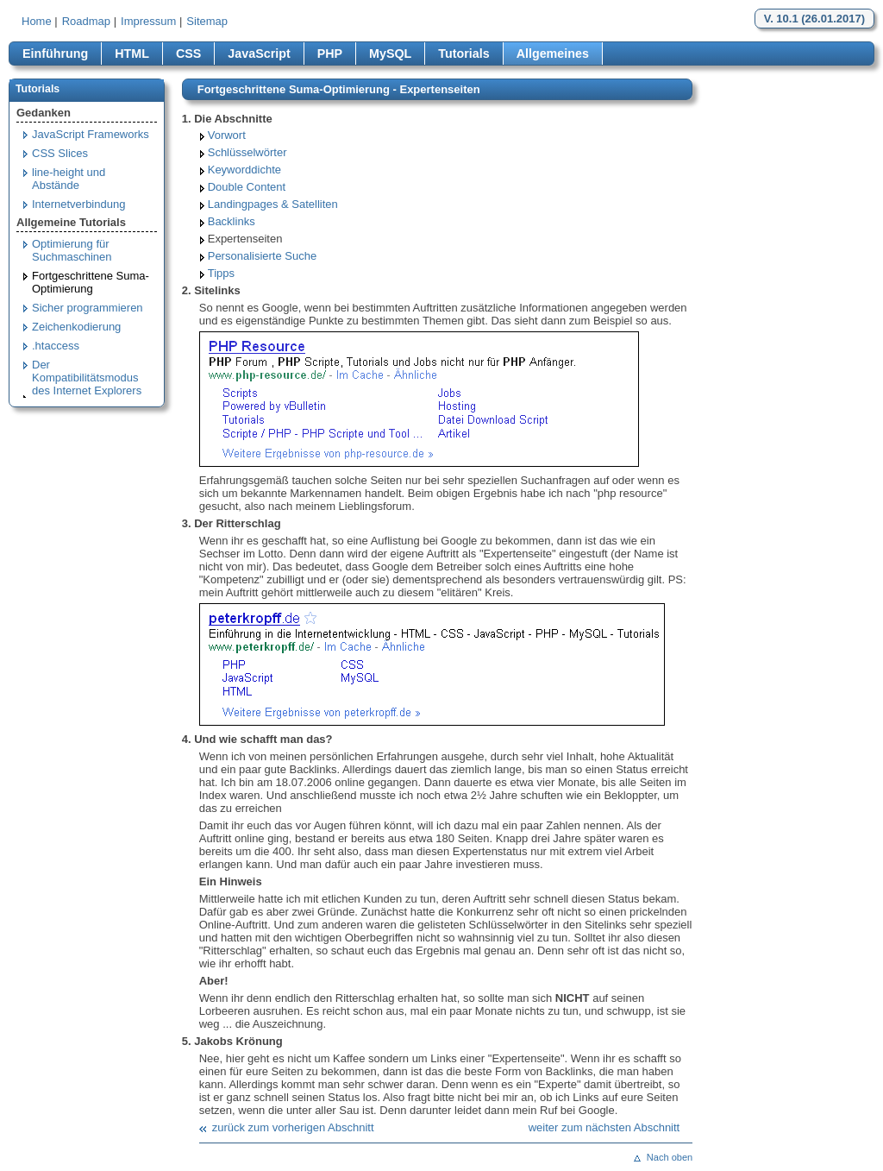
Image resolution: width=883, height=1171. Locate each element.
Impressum (148, 21)
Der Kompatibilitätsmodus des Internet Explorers (86, 377)
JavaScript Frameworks (90, 134)
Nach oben (669, 1157)
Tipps (221, 273)
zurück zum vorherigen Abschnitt (293, 1127)
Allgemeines (553, 53)
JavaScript (259, 53)
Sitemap (207, 21)
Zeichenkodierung (76, 326)
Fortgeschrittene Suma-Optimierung (90, 282)
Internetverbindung (78, 204)
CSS (188, 53)
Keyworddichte (244, 169)
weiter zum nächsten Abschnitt (604, 1127)
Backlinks (231, 221)
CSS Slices (60, 153)
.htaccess (55, 345)
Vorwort (227, 135)
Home (37, 21)
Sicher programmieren (87, 307)
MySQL (390, 53)
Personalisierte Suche (262, 255)
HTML (132, 53)
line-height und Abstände (68, 179)
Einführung (55, 53)
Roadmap (86, 21)
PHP (329, 53)
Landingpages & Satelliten (273, 204)
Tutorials (463, 53)
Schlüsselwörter (247, 152)
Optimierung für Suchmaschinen (72, 250)
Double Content (246, 186)
